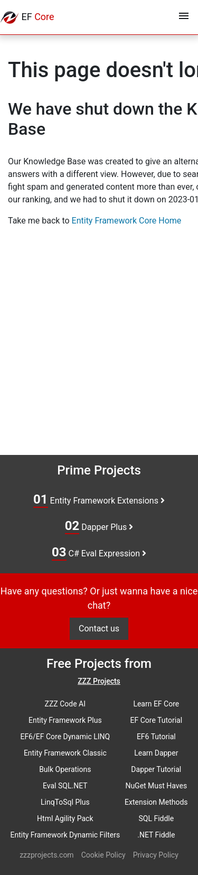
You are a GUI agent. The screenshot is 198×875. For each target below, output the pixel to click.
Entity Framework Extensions (99, 500)
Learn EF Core (156, 704)
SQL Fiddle (156, 818)
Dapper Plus (99, 526)
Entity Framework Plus (65, 720)
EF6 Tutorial (156, 736)
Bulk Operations (65, 769)
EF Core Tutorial (156, 720)
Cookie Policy (103, 855)
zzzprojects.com (46, 855)
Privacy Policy (155, 855)
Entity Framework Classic (65, 753)
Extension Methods (156, 802)
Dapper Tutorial (156, 769)
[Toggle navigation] (183, 17)
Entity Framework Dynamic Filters (65, 835)
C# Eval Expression (99, 553)
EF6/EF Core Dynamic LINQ (65, 736)
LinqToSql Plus (65, 802)
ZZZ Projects (99, 681)
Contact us (99, 628)
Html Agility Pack (65, 818)
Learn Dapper (156, 753)
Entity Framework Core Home (127, 221)
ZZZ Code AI (65, 704)
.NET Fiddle (156, 835)
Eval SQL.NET (65, 785)
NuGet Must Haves (156, 785)
